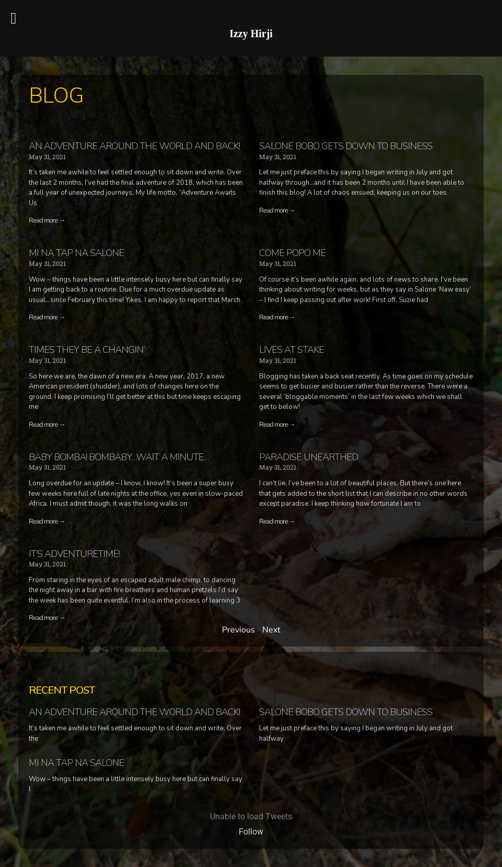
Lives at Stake (291, 349)
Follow (251, 832)
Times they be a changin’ (86, 349)
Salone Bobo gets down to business (345, 146)
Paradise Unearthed (308, 457)
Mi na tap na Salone (76, 253)
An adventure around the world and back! (134, 146)
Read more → (47, 220)
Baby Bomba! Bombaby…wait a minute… (119, 457)
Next (271, 630)
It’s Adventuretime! (74, 554)
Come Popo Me (292, 253)
